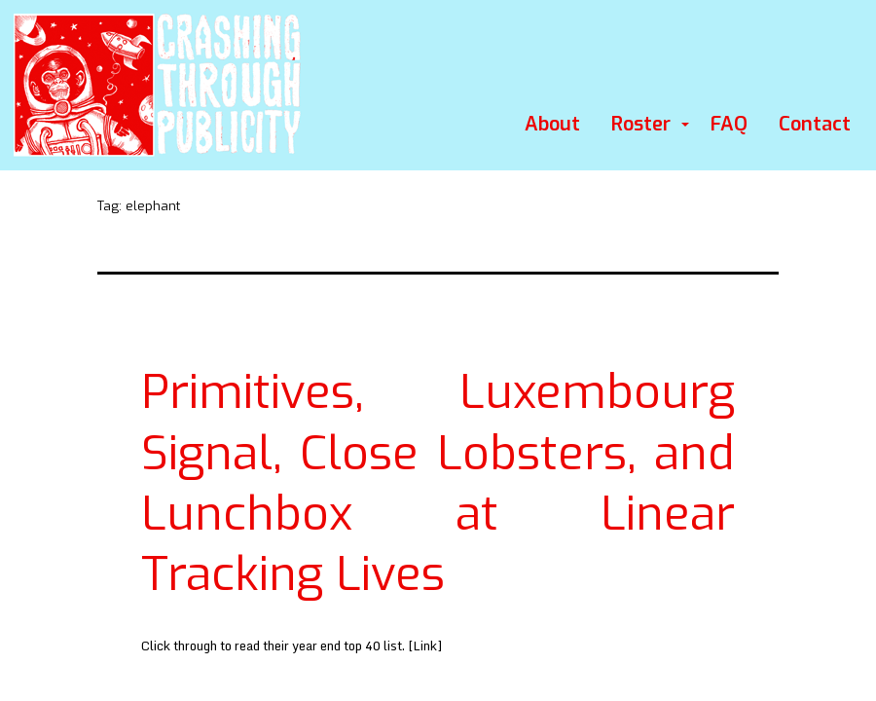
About (552, 124)
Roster (641, 124)
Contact (815, 124)
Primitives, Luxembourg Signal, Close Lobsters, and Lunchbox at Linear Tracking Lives (438, 483)
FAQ (729, 124)
